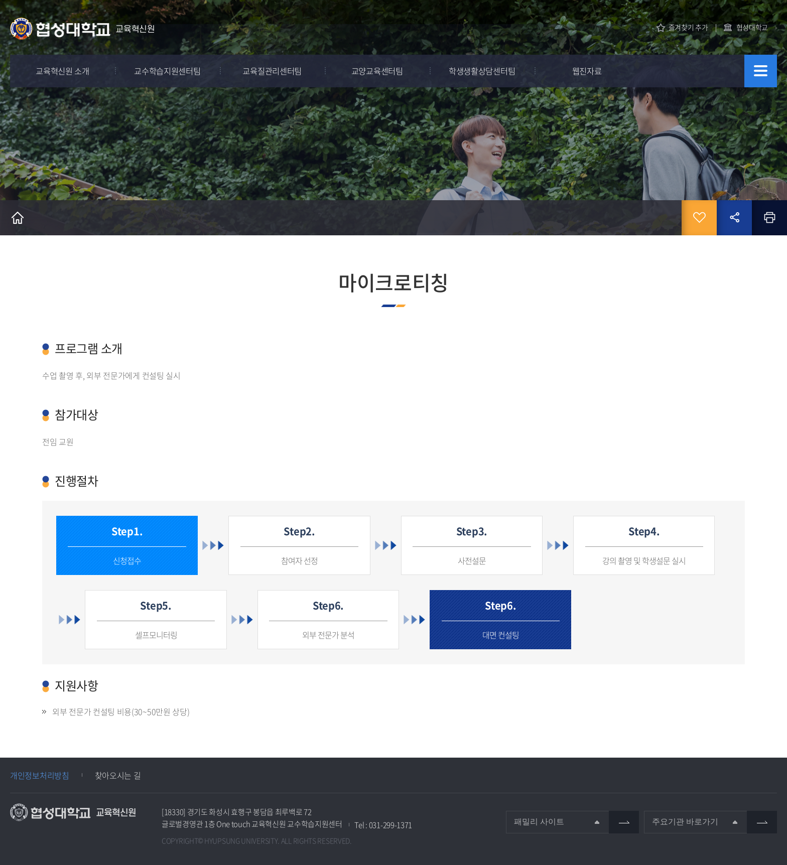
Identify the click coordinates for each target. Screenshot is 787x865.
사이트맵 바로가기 (760, 71)
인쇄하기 (769, 217)
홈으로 (17, 217)
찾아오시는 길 (118, 775)
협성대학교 (752, 27)
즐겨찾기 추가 (688, 27)
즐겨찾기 (699, 217)
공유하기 (734, 217)
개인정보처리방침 (39, 775)
